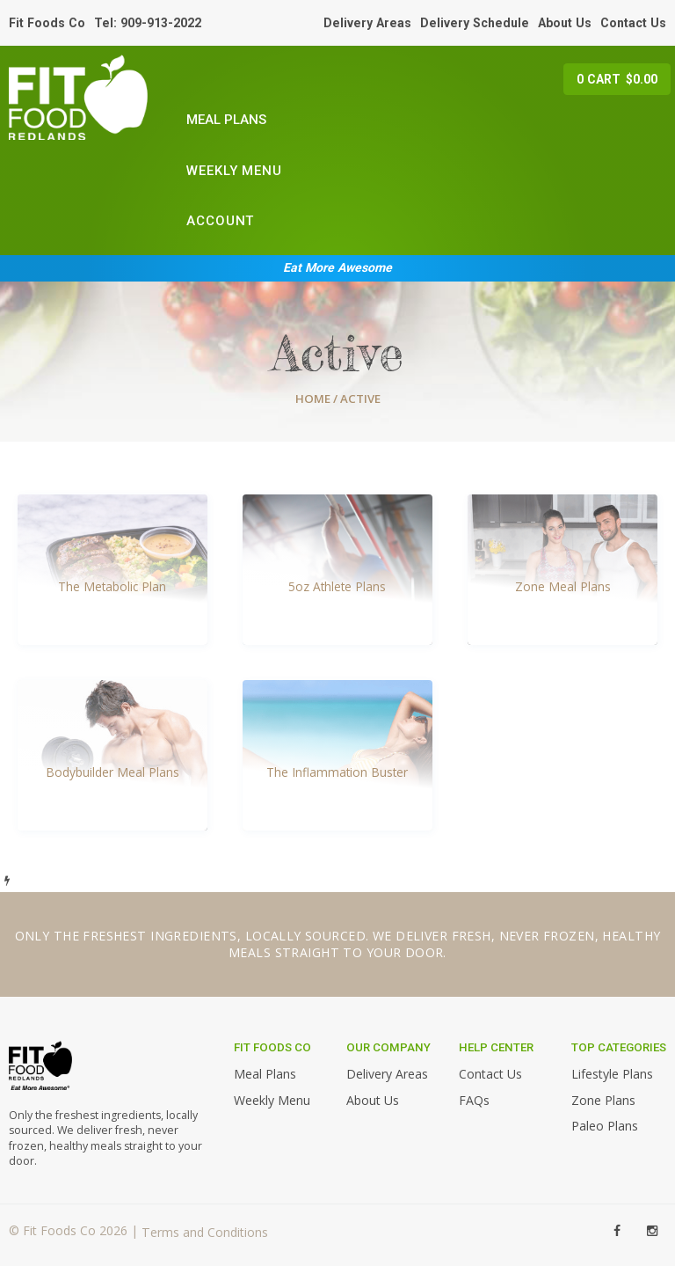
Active (337, 353)
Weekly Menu (234, 171)
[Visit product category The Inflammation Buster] (337, 755)
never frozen (547, 935)
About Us (565, 23)
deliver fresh (443, 935)
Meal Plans (226, 120)
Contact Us (633, 23)
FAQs (474, 1100)
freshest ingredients (159, 935)
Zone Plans (603, 1100)
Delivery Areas (367, 23)
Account (220, 221)
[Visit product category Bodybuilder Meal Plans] (112, 755)
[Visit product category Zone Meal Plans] (562, 569)
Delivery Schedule (474, 23)
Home (312, 398)
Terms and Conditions (205, 1233)
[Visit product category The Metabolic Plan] (112, 569)
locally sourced (305, 935)
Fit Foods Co (47, 23)
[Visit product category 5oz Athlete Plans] (337, 569)
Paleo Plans (604, 1125)
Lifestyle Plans (612, 1073)
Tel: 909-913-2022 (147, 23)
